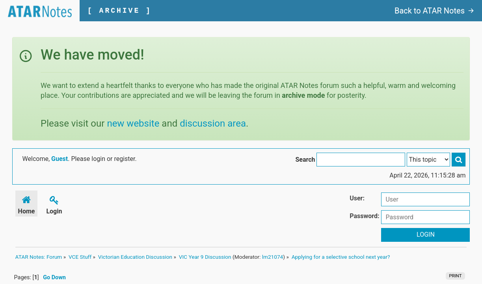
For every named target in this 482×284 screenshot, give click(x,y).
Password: (364, 216)
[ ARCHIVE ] (119, 11)
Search (305, 159)
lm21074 (272, 257)
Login (54, 203)
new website (133, 123)
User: (357, 198)
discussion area (213, 123)
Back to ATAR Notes (434, 10)
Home (26, 203)
